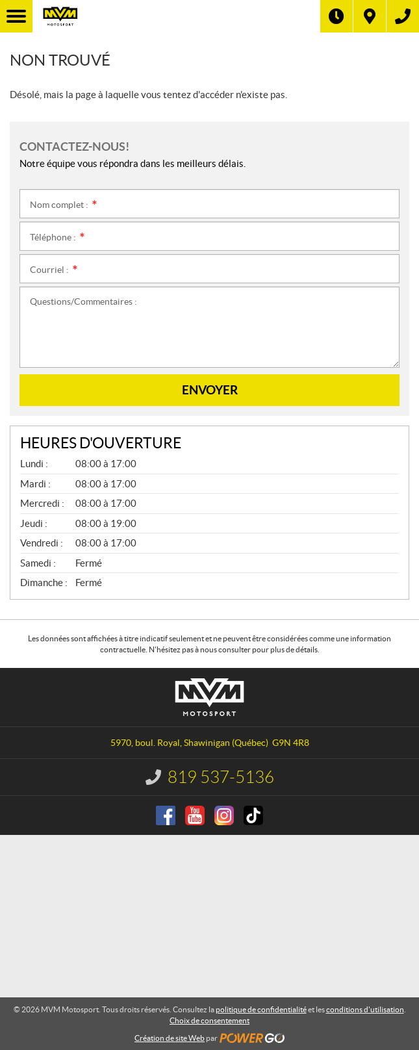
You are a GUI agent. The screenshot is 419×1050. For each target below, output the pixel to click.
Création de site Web (169, 1038)
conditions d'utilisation (365, 1009)
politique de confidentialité (261, 1009)
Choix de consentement (209, 1020)
